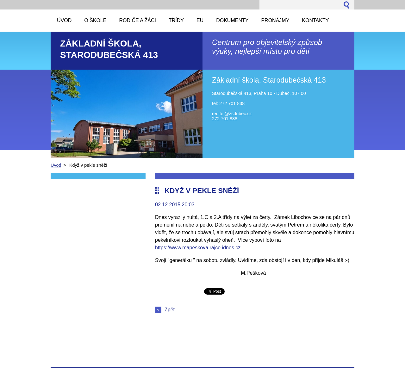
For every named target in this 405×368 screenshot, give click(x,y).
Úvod (56, 165)
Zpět (170, 309)
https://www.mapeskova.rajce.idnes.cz (197, 247)
